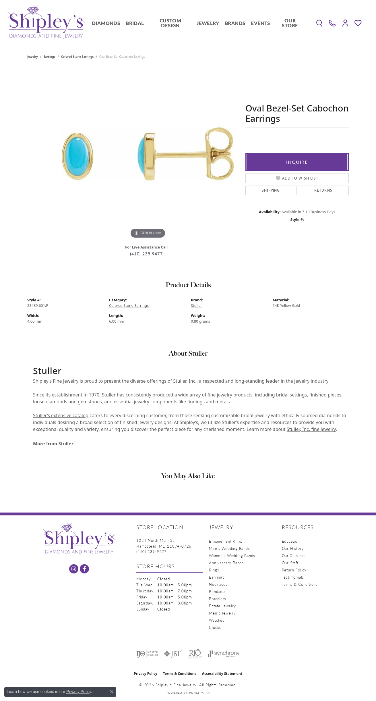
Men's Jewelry (222, 613)
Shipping (271, 190)
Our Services (294, 555)
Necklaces (218, 584)
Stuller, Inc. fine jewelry (311, 429)
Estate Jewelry (222, 605)
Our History (293, 548)
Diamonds (106, 23)
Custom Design (170, 23)
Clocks (215, 627)
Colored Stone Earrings (77, 57)
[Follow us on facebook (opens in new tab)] (84, 568)
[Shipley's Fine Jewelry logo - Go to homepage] (46, 23)
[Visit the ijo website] (147, 654)
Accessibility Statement (222, 673)
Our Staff (290, 562)
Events (260, 23)
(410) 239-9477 (146, 254)
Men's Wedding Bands (229, 548)
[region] (148, 154)
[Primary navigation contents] (198, 23)
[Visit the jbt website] (173, 654)
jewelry (32, 57)
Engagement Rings (226, 541)
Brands (235, 23)
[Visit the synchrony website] (224, 654)
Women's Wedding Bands (232, 555)
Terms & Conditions (300, 584)
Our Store (290, 23)
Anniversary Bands (226, 562)
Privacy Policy (145, 673)
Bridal (135, 23)
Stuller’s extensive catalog (60, 415)
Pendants (217, 591)
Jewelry (208, 23)
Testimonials (293, 577)
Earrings (49, 57)
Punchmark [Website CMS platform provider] (199, 693)
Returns (323, 190)
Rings (214, 570)
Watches (216, 620)
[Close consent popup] (111, 692)
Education (291, 541)
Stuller (196, 305)
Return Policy (294, 570)
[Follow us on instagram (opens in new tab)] (73, 568)
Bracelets (217, 598)
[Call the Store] (151, 551)
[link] (332, 23)
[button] (319, 23)
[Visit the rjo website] (195, 654)
